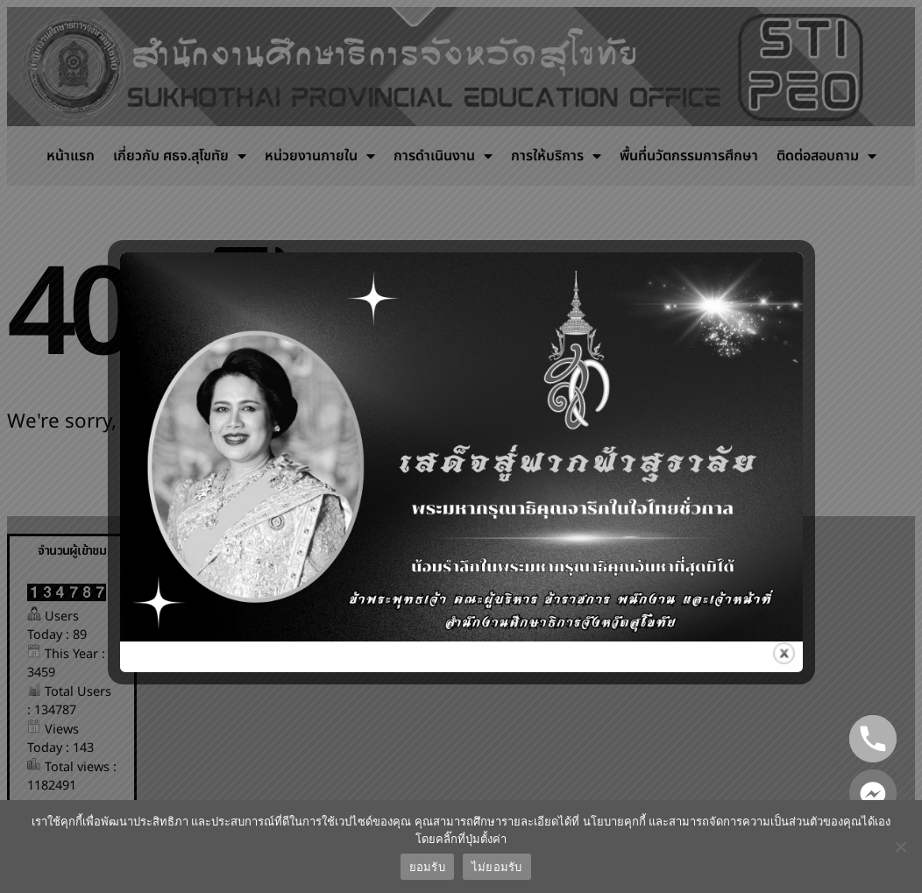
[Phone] (873, 738)
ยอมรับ (427, 867)
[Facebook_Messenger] (873, 793)
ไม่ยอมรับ (497, 867)
